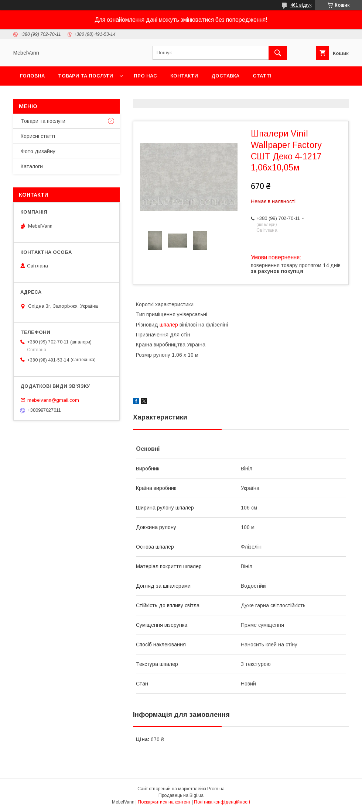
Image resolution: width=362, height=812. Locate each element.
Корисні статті (38, 136)
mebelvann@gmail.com (53, 399)
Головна (32, 76)
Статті (262, 76)
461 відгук (300, 5)
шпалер (169, 325)
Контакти (184, 76)
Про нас (145, 76)
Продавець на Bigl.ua (181, 795)
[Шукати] (278, 53)
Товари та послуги (85, 76)
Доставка (225, 76)
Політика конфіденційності (222, 802)
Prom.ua (216, 788)
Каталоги (32, 166)
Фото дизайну (38, 151)
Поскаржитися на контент (164, 802)
